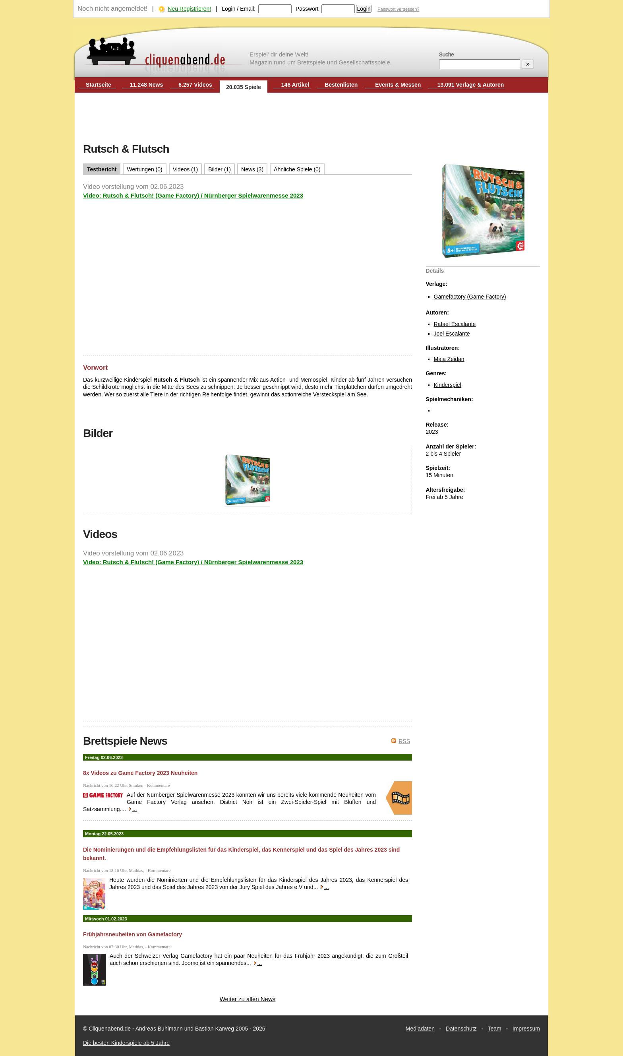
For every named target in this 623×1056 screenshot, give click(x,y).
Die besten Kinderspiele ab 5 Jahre (126, 1043)
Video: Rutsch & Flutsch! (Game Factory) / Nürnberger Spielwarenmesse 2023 (193, 195)
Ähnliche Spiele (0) (297, 169)
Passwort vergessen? (398, 9)
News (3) (252, 169)
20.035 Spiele (243, 87)
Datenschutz (461, 1028)
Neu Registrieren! (189, 9)
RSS (404, 741)
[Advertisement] (311, 118)
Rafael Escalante (455, 324)
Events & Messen (398, 85)
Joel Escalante (452, 333)
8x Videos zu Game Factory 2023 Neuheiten (140, 773)
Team (494, 1028)
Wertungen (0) (144, 169)
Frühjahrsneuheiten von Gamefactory (132, 934)
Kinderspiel (447, 385)
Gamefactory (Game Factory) (470, 296)
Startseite (98, 85)
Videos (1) (185, 169)
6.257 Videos (195, 85)
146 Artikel (295, 85)
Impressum (526, 1028)
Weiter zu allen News (248, 999)
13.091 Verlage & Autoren (470, 85)
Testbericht (101, 169)
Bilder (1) (219, 169)
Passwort (307, 9)
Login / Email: (238, 9)
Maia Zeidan (449, 359)
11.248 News (146, 85)
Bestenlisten (341, 85)
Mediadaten (420, 1028)
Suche (446, 54)
